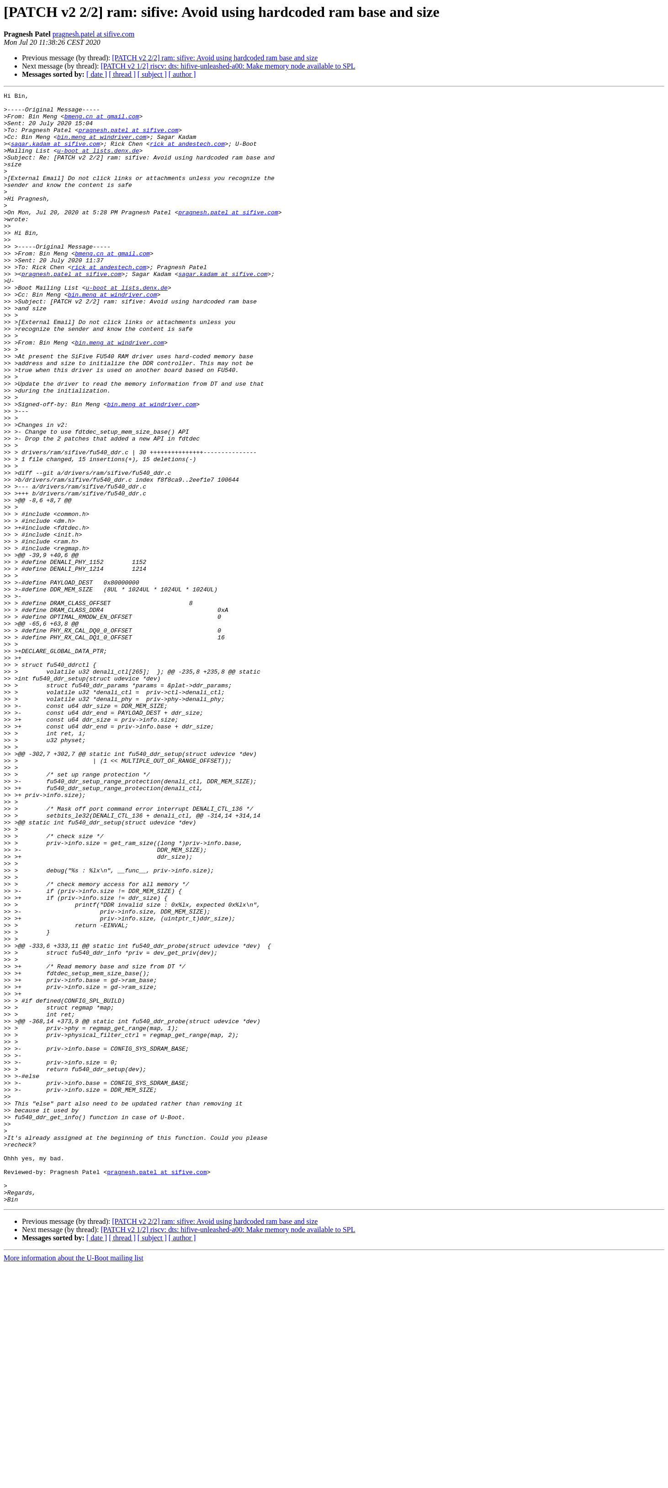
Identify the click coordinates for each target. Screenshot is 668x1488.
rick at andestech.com (187, 154)
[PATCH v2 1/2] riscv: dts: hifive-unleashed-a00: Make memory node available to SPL (228, 66)
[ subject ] (152, 74)
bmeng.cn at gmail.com (101, 121)
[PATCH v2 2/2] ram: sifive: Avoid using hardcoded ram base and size (215, 58)
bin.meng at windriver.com (101, 146)
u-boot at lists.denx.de (98, 163)
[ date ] (96, 74)
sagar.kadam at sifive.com (55, 154)
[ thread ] (122, 74)
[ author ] (182, 74)
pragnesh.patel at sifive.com (94, 34)
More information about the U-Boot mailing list (73, 1480)
